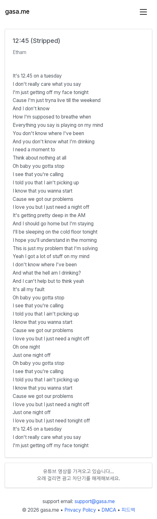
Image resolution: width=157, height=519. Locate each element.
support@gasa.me (95, 501)
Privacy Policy (80, 510)
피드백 (128, 510)
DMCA (108, 510)
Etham (19, 52)
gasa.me (17, 11)
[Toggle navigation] (143, 12)
